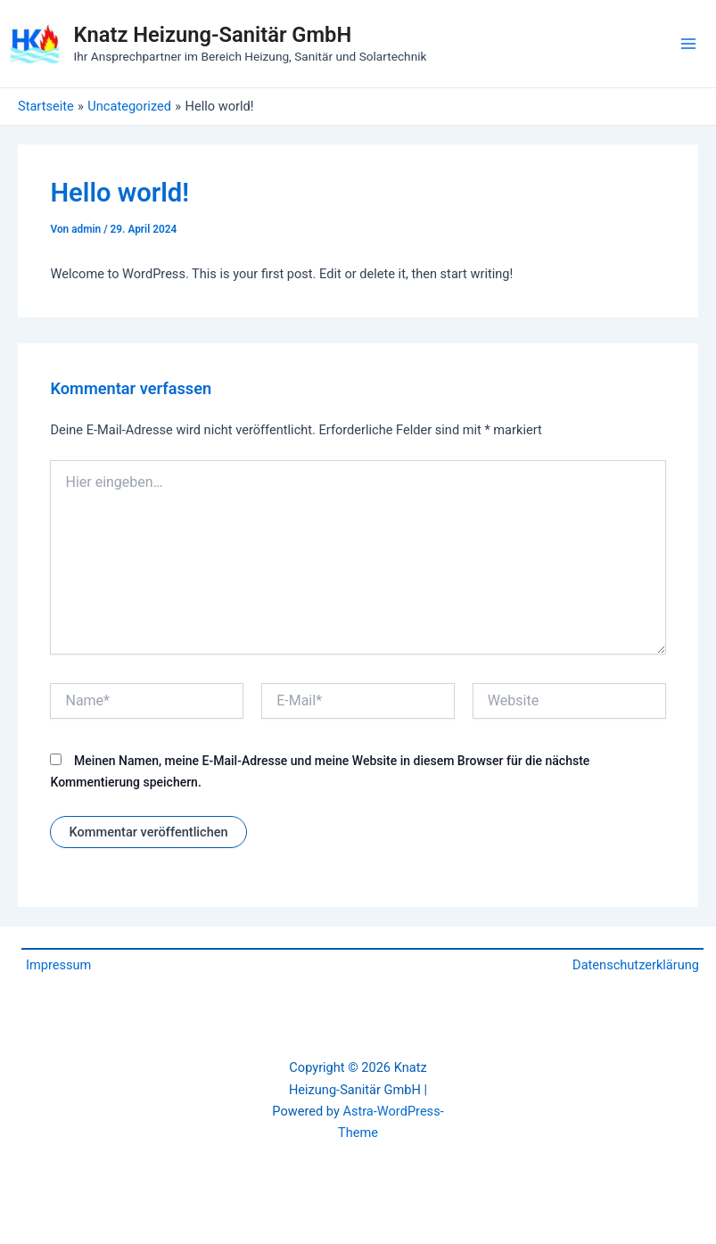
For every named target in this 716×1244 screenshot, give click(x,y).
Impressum (58, 965)
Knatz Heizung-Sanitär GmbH (213, 34)
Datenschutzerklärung (635, 965)
